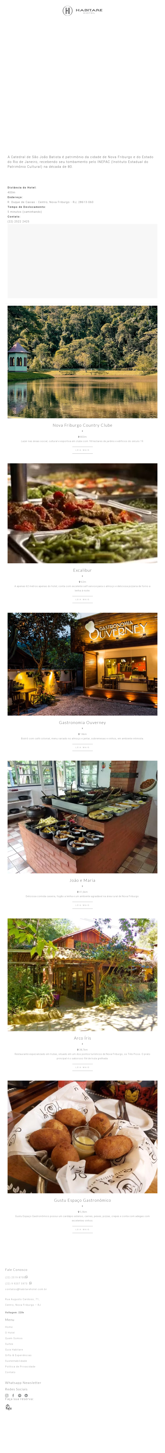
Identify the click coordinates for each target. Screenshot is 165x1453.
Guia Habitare (14, 1349)
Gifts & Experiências (18, 1355)
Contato (10, 1372)
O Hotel (10, 1332)
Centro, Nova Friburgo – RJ (23, 1305)
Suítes (9, 1344)
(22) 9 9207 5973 (16, 1283)
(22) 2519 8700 (15, 1277)
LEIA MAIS (83, 450)
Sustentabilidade (16, 1361)
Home (9, 1327)
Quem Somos (14, 1338)
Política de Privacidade (20, 1366)
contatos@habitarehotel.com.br (26, 1289)
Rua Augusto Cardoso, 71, (22, 1299)
